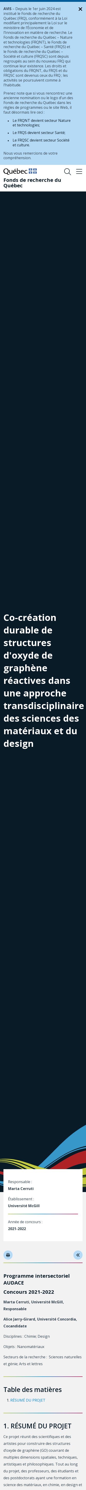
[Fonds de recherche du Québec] (39, 182)
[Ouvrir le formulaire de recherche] (67, 171)
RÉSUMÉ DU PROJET (27, 1400)
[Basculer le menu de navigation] (79, 171)
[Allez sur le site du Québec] (20, 171)
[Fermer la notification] (80, 9)
